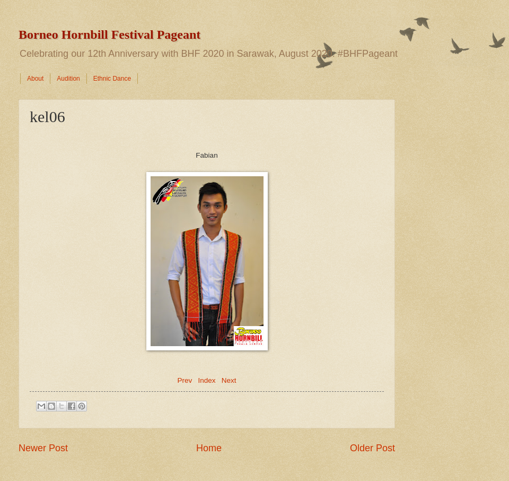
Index (206, 380)
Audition (68, 78)
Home (209, 448)
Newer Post (43, 448)
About (35, 78)
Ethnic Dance (112, 78)
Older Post (372, 448)
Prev (184, 380)
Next (229, 380)
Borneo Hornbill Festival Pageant (109, 34)
